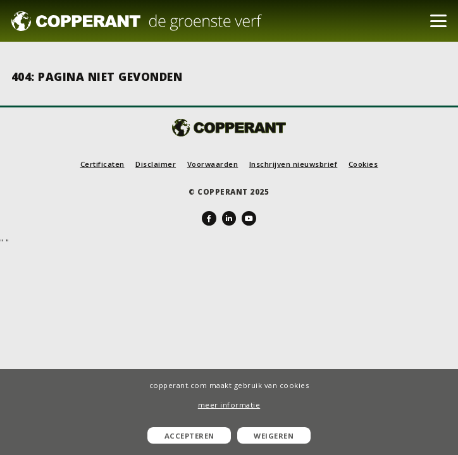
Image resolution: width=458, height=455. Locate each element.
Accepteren (189, 435)
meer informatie (229, 405)
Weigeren (274, 435)
